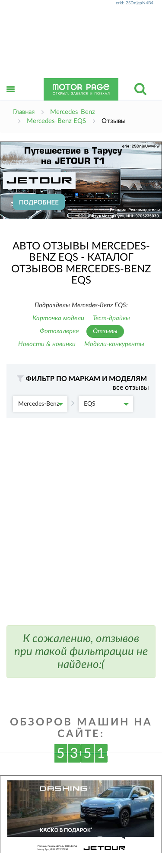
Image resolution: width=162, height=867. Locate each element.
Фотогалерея (59, 331)
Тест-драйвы (111, 318)
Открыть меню (10, 98)
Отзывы (105, 331)
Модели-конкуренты (114, 344)
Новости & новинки (47, 344)
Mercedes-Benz (40, 404)
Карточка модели (58, 318)
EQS (106, 404)
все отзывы (131, 387)
